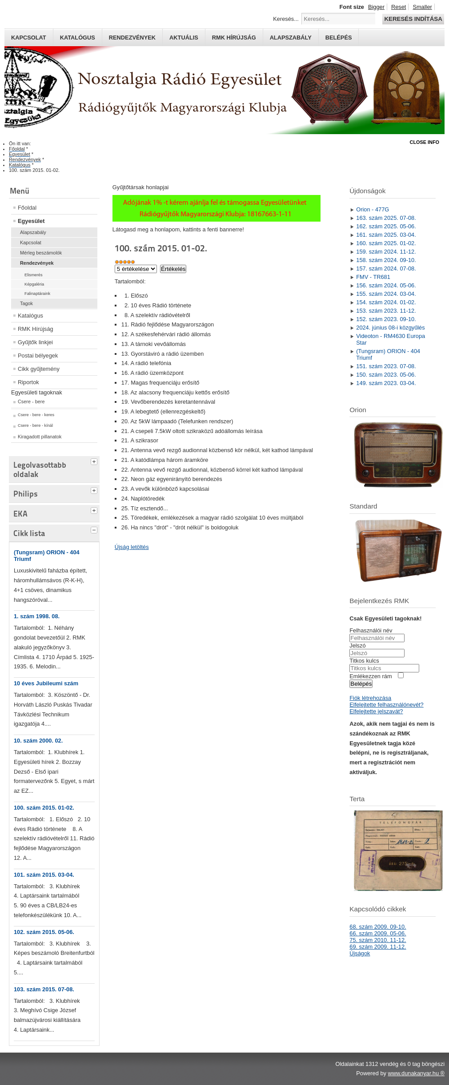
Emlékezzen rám (370, 676)
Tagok (26, 303)
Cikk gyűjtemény (39, 369)
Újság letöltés (132, 547)
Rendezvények (132, 37)
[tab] (95, 460)
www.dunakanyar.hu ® (416, 1073)
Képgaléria (34, 284)
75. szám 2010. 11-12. (377, 940)
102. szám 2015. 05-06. (44, 932)
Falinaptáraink (37, 293)
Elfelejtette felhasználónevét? (386, 704)
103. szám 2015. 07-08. (44, 989)
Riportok (28, 382)
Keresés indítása (413, 19)
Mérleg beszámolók (41, 252)
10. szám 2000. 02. (38, 740)
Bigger (376, 7)
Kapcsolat (28, 37)
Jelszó (357, 645)
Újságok (359, 953)
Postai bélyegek (38, 355)
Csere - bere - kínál (35, 425)
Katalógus (77, 37)
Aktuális (183, 37)
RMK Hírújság (35, 329)
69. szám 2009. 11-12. (377, 946)
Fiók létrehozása (370, 698)
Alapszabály (291, 37)
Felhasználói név (370, 630)
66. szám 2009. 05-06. (377, 933)
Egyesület (31, 221)
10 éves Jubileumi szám (46, 683)
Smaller (422, 7)
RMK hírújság (234, 37)
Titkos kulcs (364, 660)
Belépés (338, 37)
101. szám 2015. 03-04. (44, 874)
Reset (398, 7)
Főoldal (27, 207)
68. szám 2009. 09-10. (377, 926)
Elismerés (33, 275)
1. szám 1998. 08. (37, 616)
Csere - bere (31, 401)
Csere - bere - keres (36, 415)
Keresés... (286, 19)
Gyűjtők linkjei (35, 342)
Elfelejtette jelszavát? (376, 711)
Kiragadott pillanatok (40, 436)
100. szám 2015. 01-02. (44, 807)
